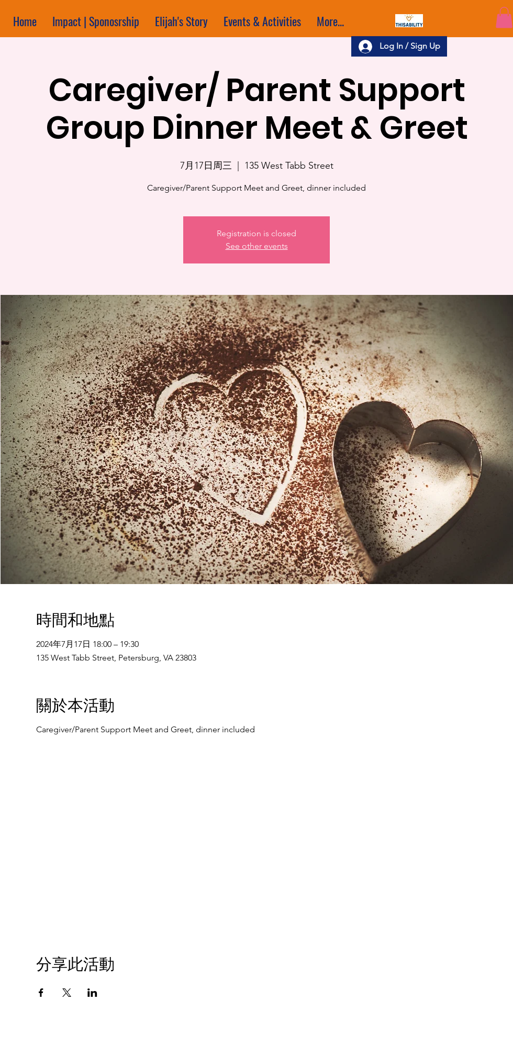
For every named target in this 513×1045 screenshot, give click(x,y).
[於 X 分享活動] (67, 992)
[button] (504, 17)
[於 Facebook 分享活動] (41, 992)
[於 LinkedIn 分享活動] (92, 992)
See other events (257, 246)
